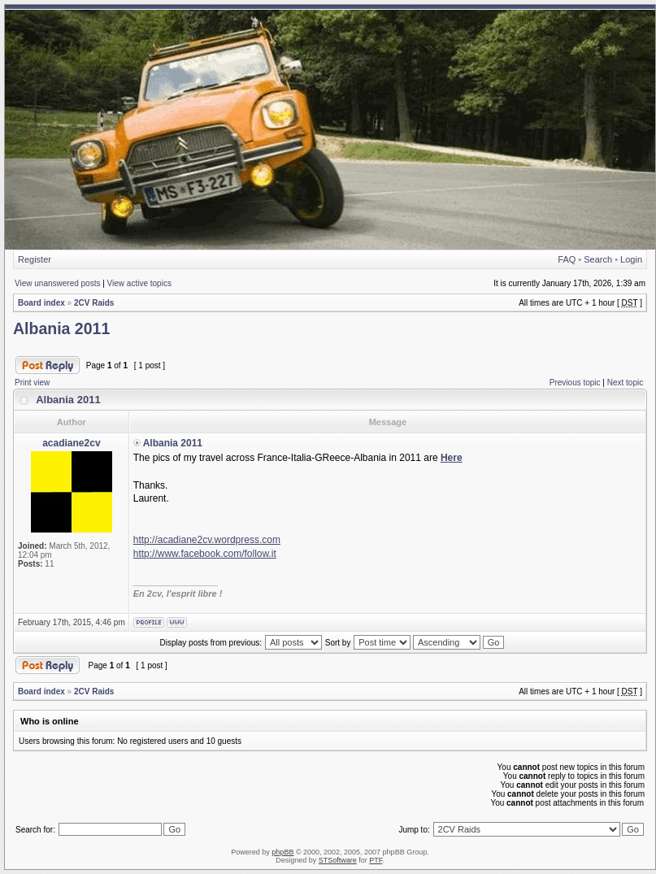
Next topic (625, 382)
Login (631, 259)
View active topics (139, 283)
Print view (32, 382)
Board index (41, 302)
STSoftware (338, 860)
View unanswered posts (57, 283)
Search (598, 259)
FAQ (567, 259)
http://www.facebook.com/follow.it (204, 553)
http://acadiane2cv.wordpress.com (206, 540)
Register (34, 259)
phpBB (282, 852)
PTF (375, 860)
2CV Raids (94, 302)
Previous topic (575, 382)
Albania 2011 (61, 328)
